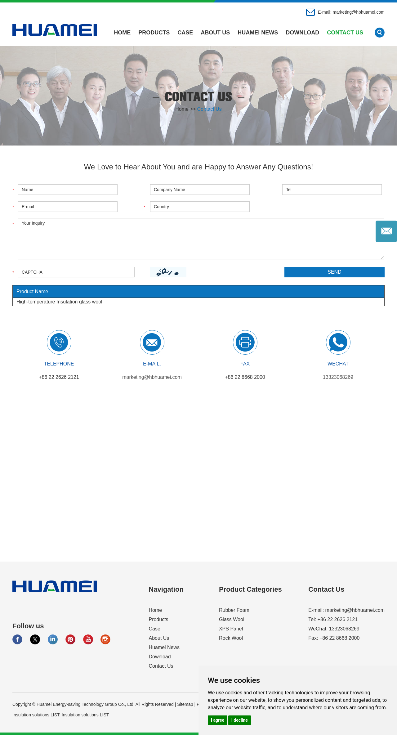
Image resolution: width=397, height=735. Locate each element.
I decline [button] (239, 720)
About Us (215, 32)
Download (302, 32)
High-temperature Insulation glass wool (59, 301)
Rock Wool (231, 638)
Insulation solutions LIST (85, 714)
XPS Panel (231, 628)
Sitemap (185, 704)
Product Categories (250, 589)
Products (154, 32)
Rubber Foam (234, 610)
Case (185, 32)
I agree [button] (217, 720)
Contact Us (345, 32)
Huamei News (258, 32)
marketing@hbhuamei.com (358, 12)
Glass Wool (231, 619)
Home (122, 32)
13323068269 (338, 377)
